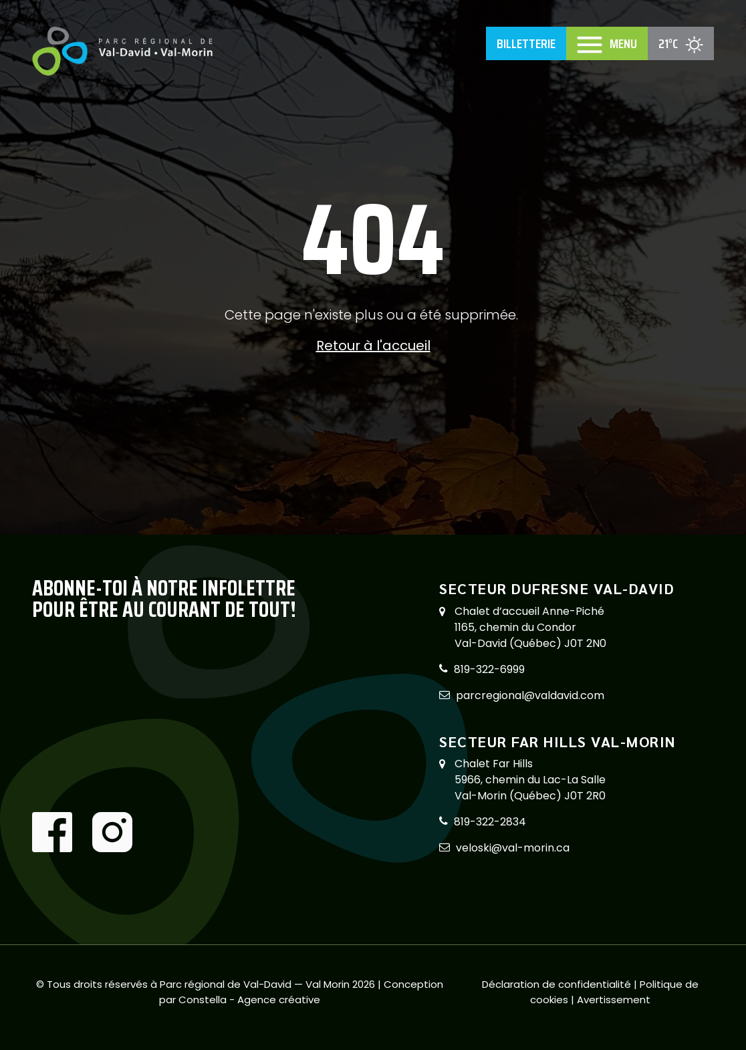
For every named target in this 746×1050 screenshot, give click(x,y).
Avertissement (613, 1000)
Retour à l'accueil (373, 345)
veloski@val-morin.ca (513, 848)
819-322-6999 (489, 669)
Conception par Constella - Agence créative (301, 992)
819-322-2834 (490, 821)
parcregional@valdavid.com (530, 695)
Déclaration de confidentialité (558, 984)
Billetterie (526, 43)
